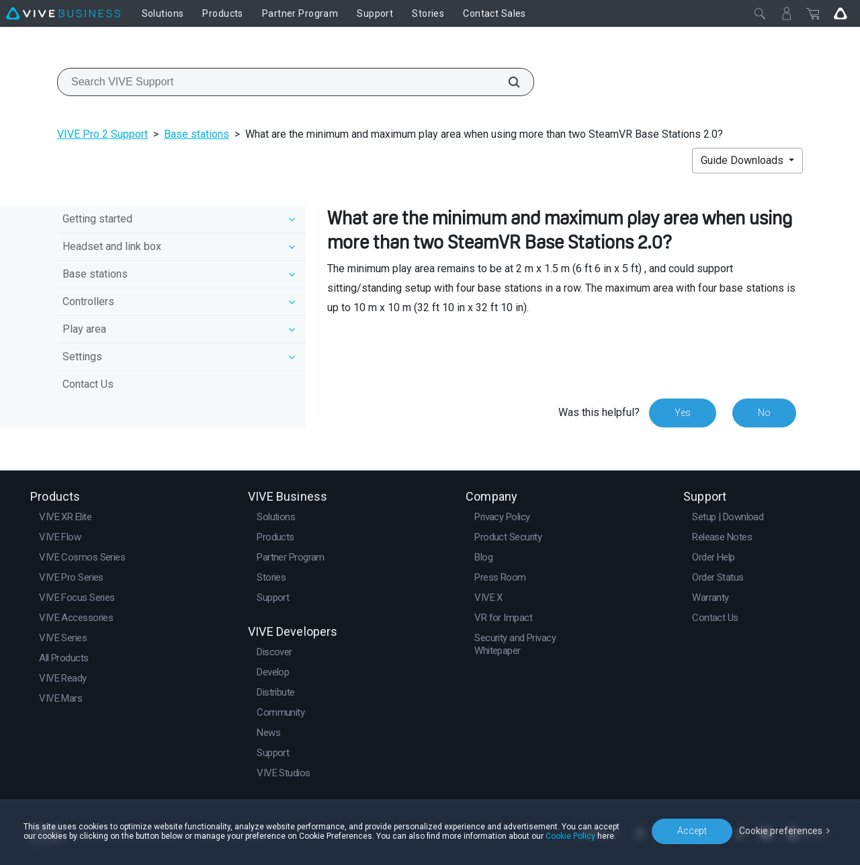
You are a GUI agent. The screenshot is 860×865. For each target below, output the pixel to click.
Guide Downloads (743, 160)
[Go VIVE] (840, 13)
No (764, 412)
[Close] (759, 13)
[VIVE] (63, 13)
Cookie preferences (780, 830)
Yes (683, 412)
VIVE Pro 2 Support (102, 134)
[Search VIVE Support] (506, 82)
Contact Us (88, 384)
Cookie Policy (570, 836)
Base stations (196, 134)
